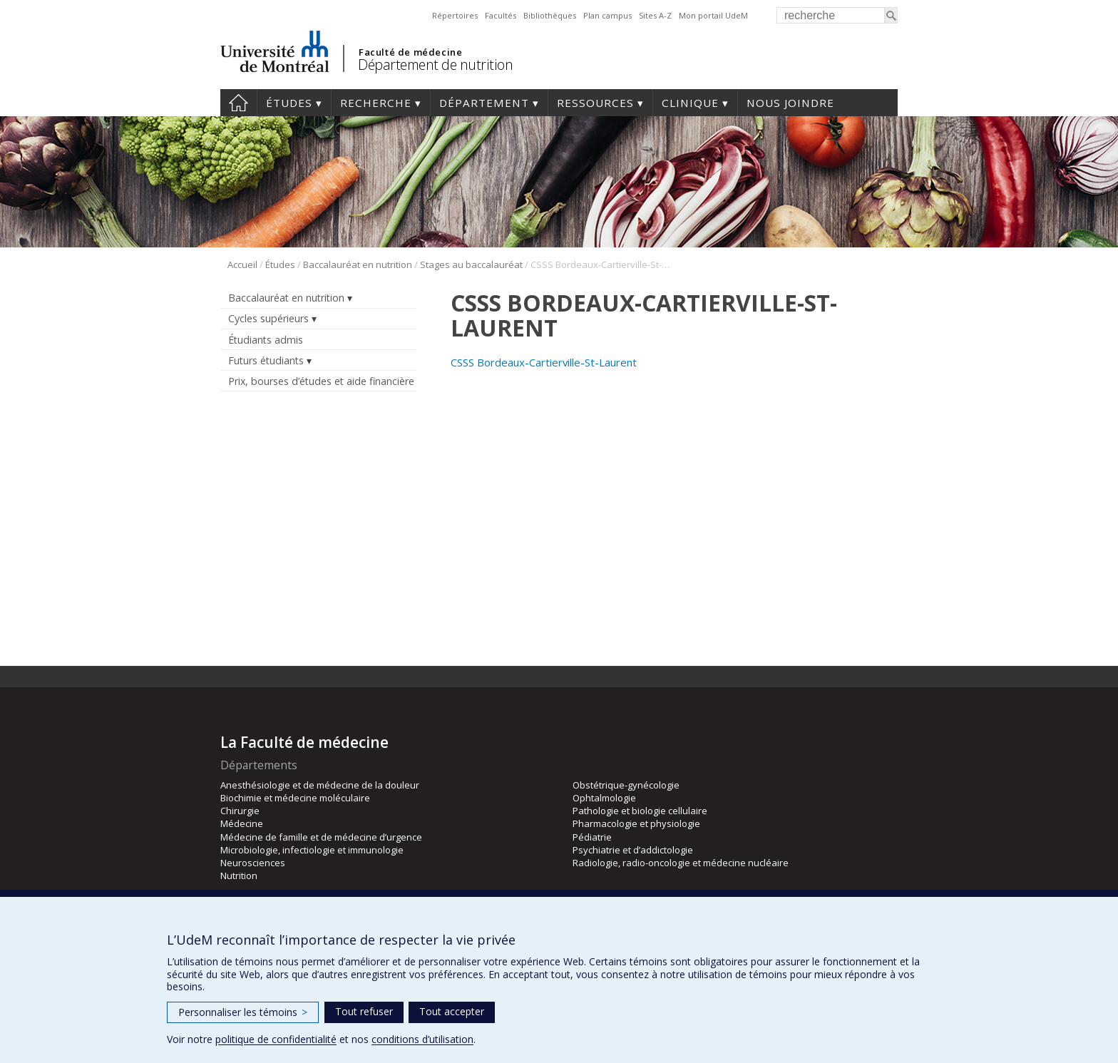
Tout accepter (451, 1011)
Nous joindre (790, 103)
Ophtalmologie (604, 797)
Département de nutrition (435, 64)
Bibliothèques (549, 15)
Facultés (500, 15)
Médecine (241, 823)
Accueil (238, 102)
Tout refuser (364, 1011)
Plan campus (607, 15)
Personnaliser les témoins (242, 1012)
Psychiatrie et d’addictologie (633, 849)
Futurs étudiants (266, 360)
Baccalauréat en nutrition (357, 264)
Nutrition (238, 875)
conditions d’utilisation (422, 1039)
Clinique (690, 103)
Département (484, 103)
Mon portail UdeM (713, 15)
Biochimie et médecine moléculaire (295, 797)
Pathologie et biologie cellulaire (640, 810)
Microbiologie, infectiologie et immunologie (312, 849)
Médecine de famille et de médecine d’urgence (321, 837)
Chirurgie (240, 810)
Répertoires (455, 15)
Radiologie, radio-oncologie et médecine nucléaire (681, 862)
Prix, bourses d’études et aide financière (321, 381)
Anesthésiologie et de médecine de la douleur (319, 785)
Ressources (595, 103)
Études (289, 103)
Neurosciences (252, 862)
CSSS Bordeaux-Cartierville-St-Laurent (544, 362)
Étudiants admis (265, 339)
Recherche (375, 103)
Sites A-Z (655, 15)
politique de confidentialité (276, 1039)
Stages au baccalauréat (471, 264)
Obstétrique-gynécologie (626, 785)
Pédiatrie (592, 837)
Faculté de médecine (410, 52)
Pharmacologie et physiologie (636, 823)
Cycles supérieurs (268, 318)
